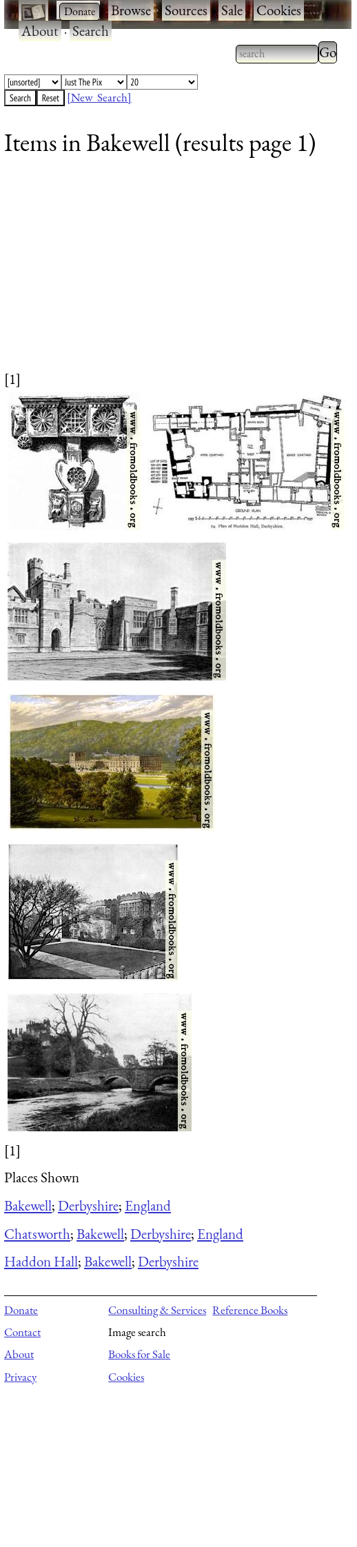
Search (90, 30)
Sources (186, 10)
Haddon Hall (41, 1261)
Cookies (278, 10)
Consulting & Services (157, 1309)
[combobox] (277, 54)
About (40, 30)
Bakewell (28, 1205)
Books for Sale (139, 1354)
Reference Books (249, 1309)
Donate (21, 1309)
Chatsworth (37, 1233)
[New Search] (99, 97)
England (148, 1205)
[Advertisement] (169, 272)
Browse (131, 10)
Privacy (20, 1376)
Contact (22, 1331)
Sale (232, 10)
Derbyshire (88, 1205)
